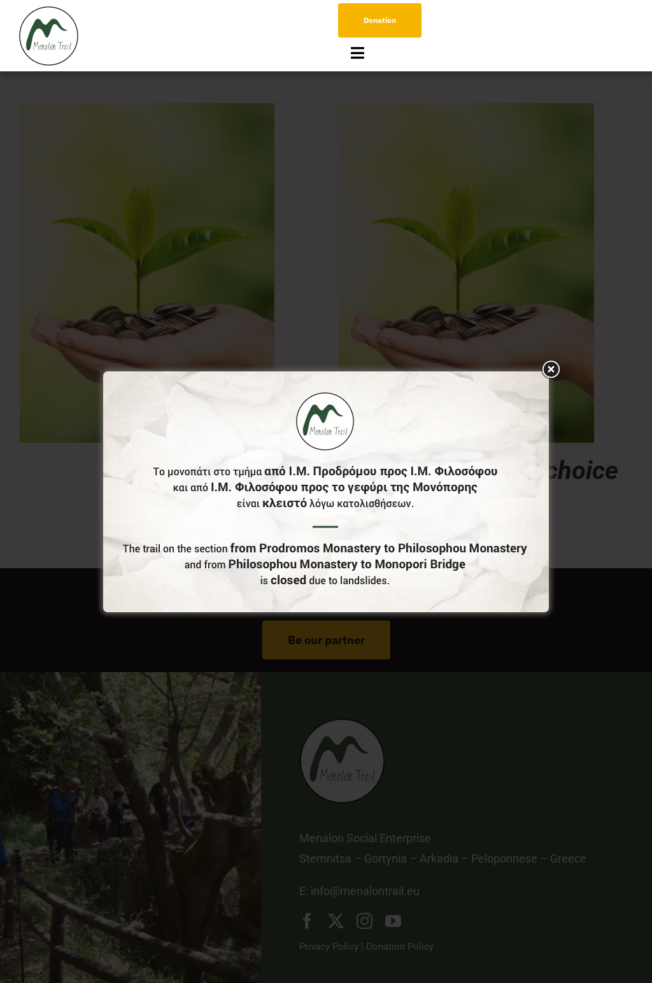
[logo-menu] (48, 11)
